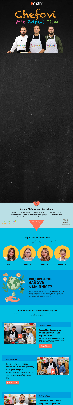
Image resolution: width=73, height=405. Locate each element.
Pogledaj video (45, 346)
